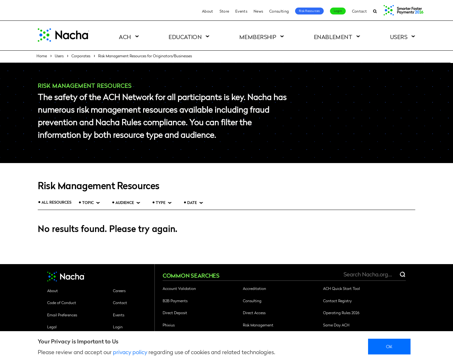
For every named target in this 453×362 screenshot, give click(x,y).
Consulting (279, 11)
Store (224, 11)
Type (160, 202)
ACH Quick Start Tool (341, 288)
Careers (119, 290)
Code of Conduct (61, 302)
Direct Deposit (175, 312)
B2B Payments (175, 300)
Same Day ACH (336, 324)
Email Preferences (62, 314)
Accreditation (254, 288)
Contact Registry (337, 300)
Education (185, 36)
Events (241, 11)
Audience (124, 202)
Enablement (333, 36)
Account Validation (179, 288)
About (207, 11)
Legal (52, 326)
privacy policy (130, 351)
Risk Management (258, 324)
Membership (258, 36)
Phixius (169, 324)
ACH (125, 36)
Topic (88, 202)
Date (192, 202)
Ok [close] (389, 346)
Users (398, 36)
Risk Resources (309, 10)
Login (338, 10)
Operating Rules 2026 (341, 312)
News (258, 11)
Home (41, 55)
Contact (359, 11)
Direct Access (254, 312)
